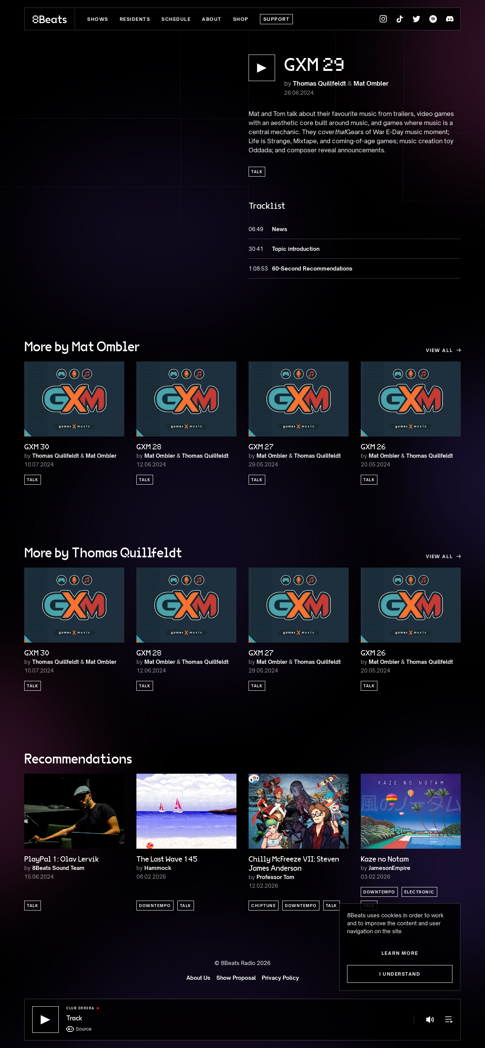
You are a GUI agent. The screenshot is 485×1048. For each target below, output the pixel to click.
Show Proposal (236, 977)
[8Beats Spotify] (433, 19)
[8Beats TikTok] (399, 19)
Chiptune (263, 905)
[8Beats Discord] (449, 19)
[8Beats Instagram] (383, 19)
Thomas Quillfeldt (319, 83)
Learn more (400, 953)
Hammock (157, 868)
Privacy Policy (280, 977)
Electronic (419, 892)
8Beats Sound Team (58, 868)
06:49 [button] (256, 229)
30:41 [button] (256, 249)
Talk (257, 171)
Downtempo (155, 905)
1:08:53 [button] (256, 268)
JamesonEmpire (389, 868)
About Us (198, 977)
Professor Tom (275, 877)
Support (276, 19)
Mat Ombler (371, 83)
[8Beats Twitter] (416, 19)
